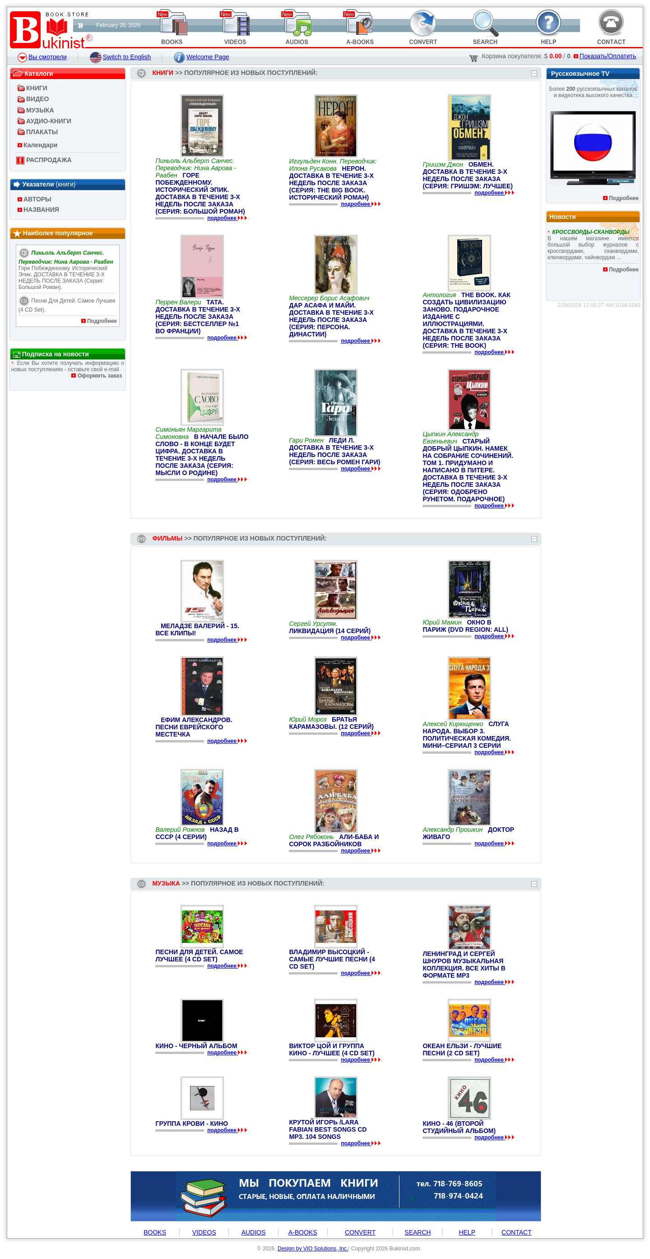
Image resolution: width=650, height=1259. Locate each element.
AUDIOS (253, 1232)
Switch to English (120, 57)
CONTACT (516, 1232)
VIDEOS (204, 1232)
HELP (467, 1232)
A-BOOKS (302, 1232)
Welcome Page (201, 57)
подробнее (222, 218)
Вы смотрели (42, 57)
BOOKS (155, 1232)
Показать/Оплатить (605, 56)
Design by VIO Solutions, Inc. (313, 1248)
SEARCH (417, 1232)
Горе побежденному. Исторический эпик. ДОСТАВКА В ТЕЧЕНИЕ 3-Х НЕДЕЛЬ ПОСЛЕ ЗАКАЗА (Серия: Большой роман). (66, 270)
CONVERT (360, 1232)
